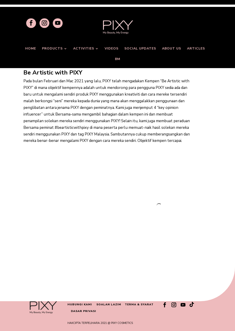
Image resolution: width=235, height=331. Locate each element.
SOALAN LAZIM (108, 304)
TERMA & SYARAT (139, 304)
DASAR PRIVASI (83, 311)
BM (117, 59)
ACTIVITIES (83, 49)
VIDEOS (111, 49)
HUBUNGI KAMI (79, 304)
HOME (30, 49)
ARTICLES (196, 49)
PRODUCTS (52, 49)
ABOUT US (171, 49)
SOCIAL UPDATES (140, 49)
